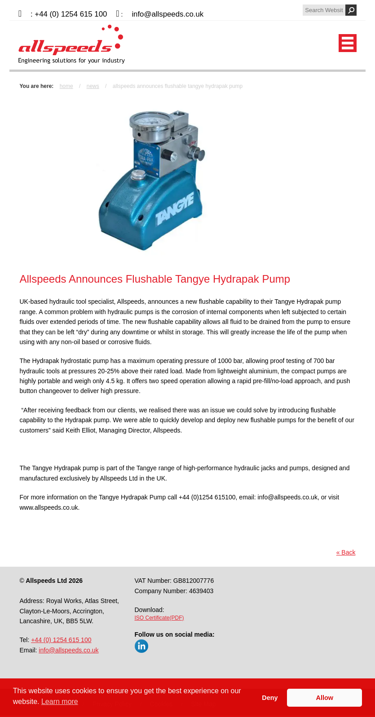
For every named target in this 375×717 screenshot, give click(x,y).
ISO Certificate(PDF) (159, 618)
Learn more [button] (59, 701)
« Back (346, 552)
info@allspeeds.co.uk (167, 14)
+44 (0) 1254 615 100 (61, 639)
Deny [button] (270, 697)
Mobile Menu (348, 43)
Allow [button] (324, 697)
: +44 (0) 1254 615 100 (69, 14)
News (93, 86)
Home (66, 86)
